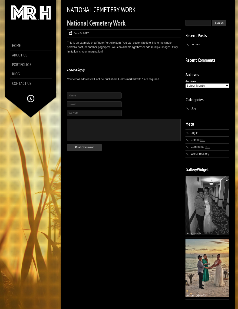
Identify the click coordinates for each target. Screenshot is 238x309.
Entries (198, 139)
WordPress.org (200, 153)
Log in (194, 133)
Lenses (195, 44)
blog (193, 108)
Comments (200, 146)
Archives (190, 81)
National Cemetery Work (96, 22)
